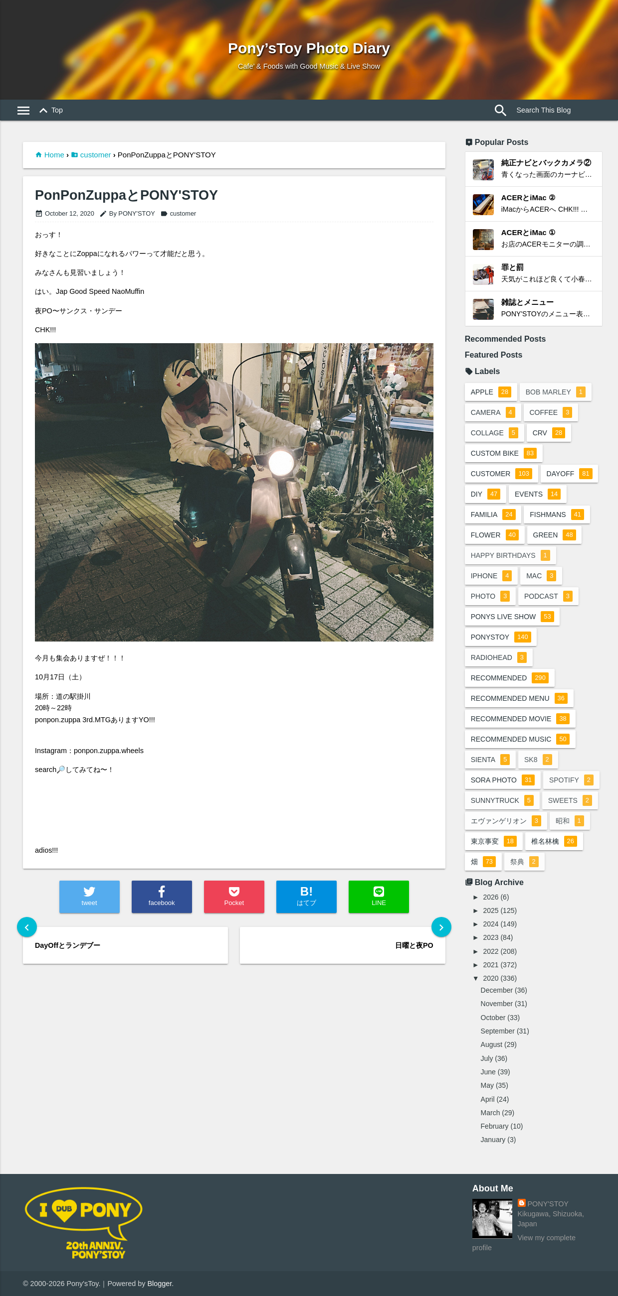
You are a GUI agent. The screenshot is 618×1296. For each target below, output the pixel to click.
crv (549, 432)
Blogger (159, 1284)
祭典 (524, 861)
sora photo (503, 780)
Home (54, 154)
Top (49, 111)
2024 (490, 924)
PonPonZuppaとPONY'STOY (126, 195)
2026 (490, 897)
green (554, 534)
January (493, 1140)
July (487, 1058)
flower (495, 534)
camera (493, 412)
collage (494, 432)
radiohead (499, 657)
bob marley (556, 392)
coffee (551, 412)
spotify (571, 780)
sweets (570, 800)
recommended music (520, 739)
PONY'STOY (548, 1204)
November (497, 1004)
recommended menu (519, 698)
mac (542, 575)
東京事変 (494, 841)
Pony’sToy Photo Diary (309, 48)
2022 (490, 951)
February (495, 1126)
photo (490, 596)
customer (95, 154)
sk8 (538, 759)
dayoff (570, 473)
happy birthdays (510, 555)
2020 (490, 978)
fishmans (557, 514)
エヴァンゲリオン (506, 820)
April (488, 1099)
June (488, 1072)
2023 (490, 937)
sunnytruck (502, 800)
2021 (490, 965)
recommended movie (520, 718)
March (490, 1113)
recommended (510, 677)
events (538, 494)
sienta (490, 759)
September (498, 1031)
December (497, 990)
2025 (490, 910)
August (492, 1044)
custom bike (504, 453)
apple (491, 392)
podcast (548, 596)
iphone (491, 575)
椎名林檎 (554, 841)
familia (493, 514)
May (487, 1085)
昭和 (570, 820)
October (493, 1018)
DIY (486, 494)
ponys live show (512, 616)
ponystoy (501, 637)
